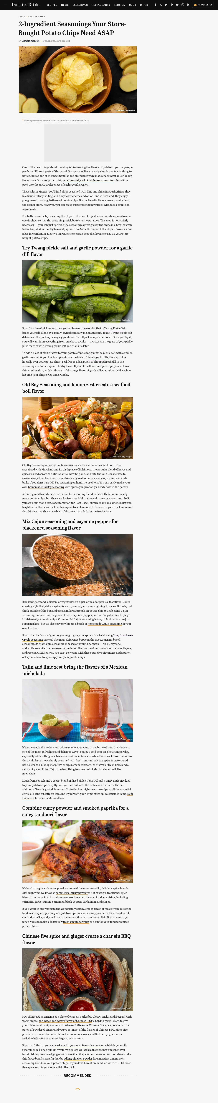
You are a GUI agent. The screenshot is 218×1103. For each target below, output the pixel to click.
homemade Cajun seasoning (105, 624)
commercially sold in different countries (88, 180)
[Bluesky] (177, 5)
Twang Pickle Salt (115, 328)
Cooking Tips (36, 16)
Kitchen (119, 5)
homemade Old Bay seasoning (46, 487)
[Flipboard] (166, 5)
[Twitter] (160, 5)
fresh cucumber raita (76, 922)
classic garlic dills (97, 357)
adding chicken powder (78, 1058)
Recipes (51, 5)
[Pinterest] (171, 5)
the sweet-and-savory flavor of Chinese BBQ (65, 1021)
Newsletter (203, 4)
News (65, 5)
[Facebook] (155, 5)
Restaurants (101, 5)
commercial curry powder (72, 893)
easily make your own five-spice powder (79, 1045)
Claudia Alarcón (30, 40)
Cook (132, 5)
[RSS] (188, 5)
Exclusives (80, 5)
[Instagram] (182, 5)
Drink (144, 5)
